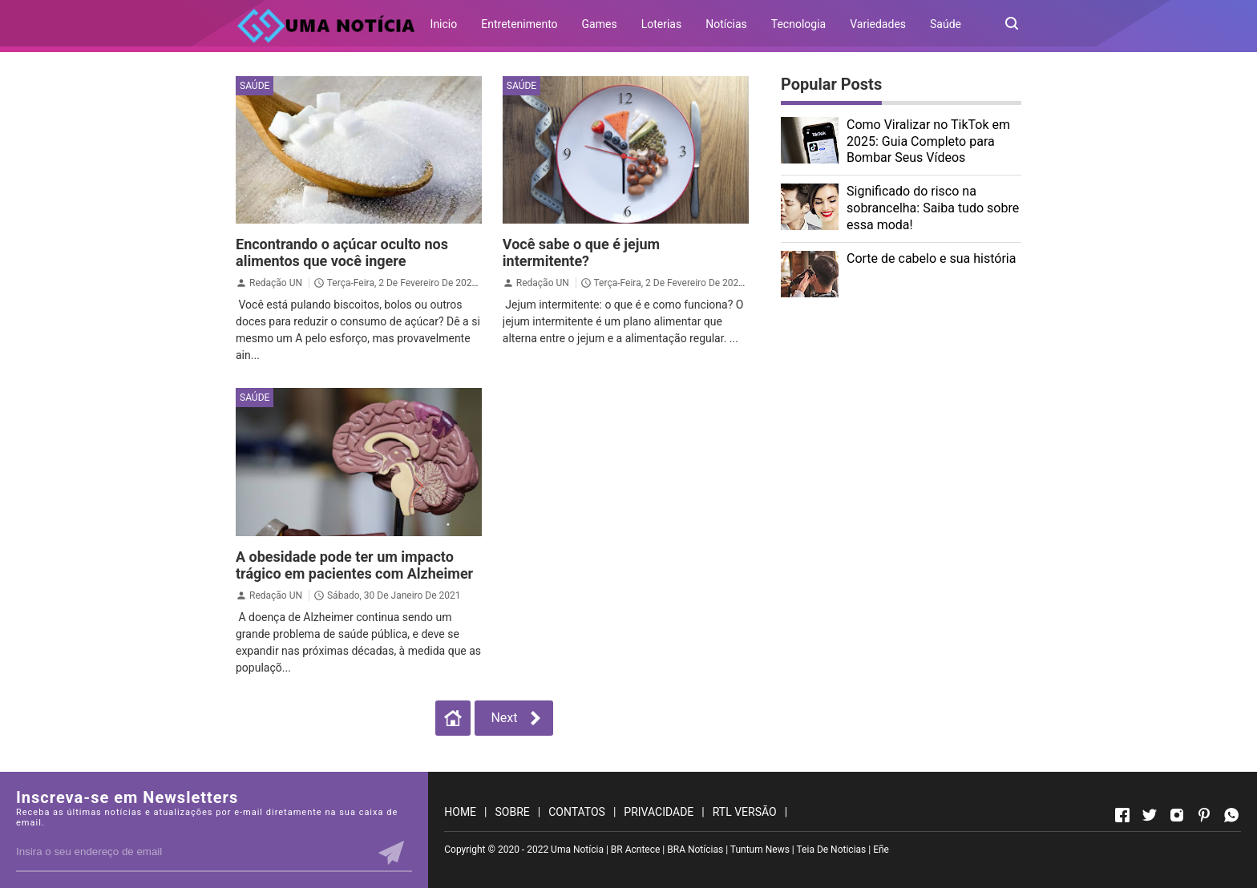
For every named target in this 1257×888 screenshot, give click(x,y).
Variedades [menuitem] (878, 24)
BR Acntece (636, 849)
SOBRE (512, 811)
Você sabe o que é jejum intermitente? (581, 252)
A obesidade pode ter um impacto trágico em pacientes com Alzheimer (354, 565)
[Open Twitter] (1149, 815)
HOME (460, 811)
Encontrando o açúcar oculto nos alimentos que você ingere (342, 252)
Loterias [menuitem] (661, 24)
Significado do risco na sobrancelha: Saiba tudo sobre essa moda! (933, 208)
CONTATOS (576, 811)
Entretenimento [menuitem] (519, 24)
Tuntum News (760, 849)
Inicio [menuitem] (444, 24)
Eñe (881, 849)
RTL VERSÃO (745, 811)
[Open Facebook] (1122, 815)
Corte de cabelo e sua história (931, 258)
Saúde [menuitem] (945, 24)
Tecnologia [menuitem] (798, 24)
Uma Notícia (577, 849)
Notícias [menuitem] (726, 24)
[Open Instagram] (1176, 815)
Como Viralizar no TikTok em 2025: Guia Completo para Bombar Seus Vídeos (928, 141)
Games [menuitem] (599, 24)
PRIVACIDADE (658, 811)
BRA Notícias (695, 849)
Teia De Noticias (832, 849)
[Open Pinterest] (1204, 815)
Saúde (254, 85)
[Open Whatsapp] (1231, 815)
